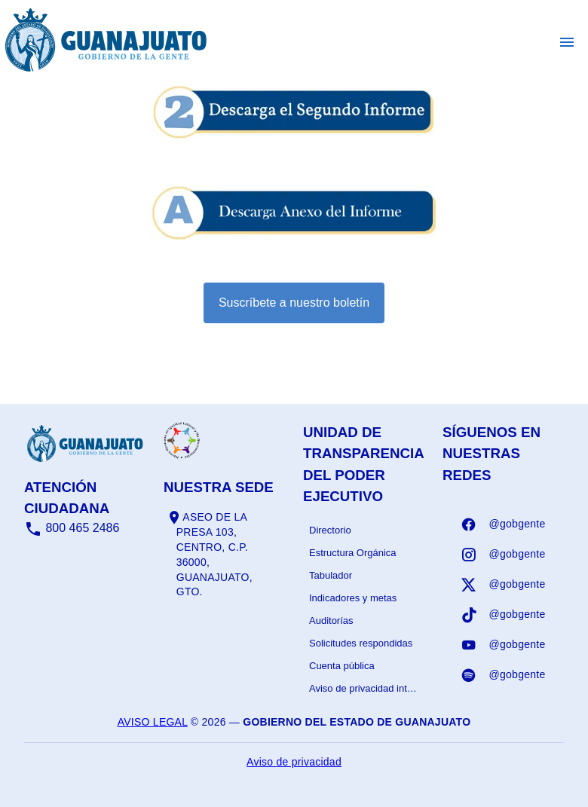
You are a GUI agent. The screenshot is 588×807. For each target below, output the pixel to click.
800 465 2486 (71, 527)
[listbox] (363, 609)
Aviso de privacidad (294, 762)
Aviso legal (153, 722)
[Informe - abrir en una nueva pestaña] (294, 133)
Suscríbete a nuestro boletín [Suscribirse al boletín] (294, 302)
